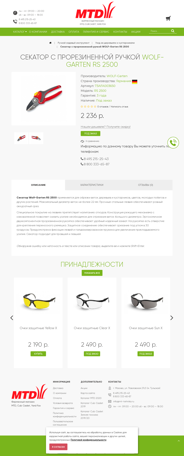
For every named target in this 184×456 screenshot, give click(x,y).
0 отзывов (102, 106)
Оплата (57, 398)
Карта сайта (88, 393)
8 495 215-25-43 (27, 19)
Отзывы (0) (145, 184)
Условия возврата (63, 403)
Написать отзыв (119, 106)
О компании (59, 393)
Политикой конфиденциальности (88, 440)
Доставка (58, 388)
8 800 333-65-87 (28, 23)
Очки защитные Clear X (92, 328)
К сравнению (92, 141)
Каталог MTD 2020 (91, 398)
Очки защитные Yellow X (38, 328)
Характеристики (91, 184)
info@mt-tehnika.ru (123, 401)
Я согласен (58, 447)
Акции (84, 388)
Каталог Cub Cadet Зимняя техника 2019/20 (92, 414)
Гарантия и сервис (63, 408)
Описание (38, 184)
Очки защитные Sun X (145, 328)
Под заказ (92, 353)
